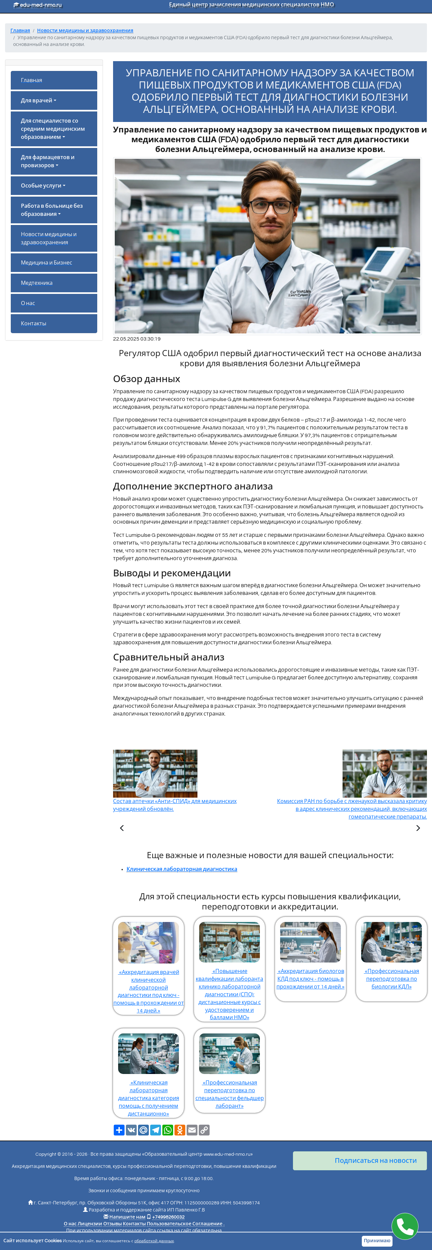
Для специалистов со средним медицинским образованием (53, 129)
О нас (28, 303)
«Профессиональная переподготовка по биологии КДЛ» (391, 953)
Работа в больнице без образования (52, 210)
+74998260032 (168, 1217)
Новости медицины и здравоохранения (49, 238)
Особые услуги (41, 186)
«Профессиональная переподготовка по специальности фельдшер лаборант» (229, 1068)
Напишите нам (127, 1217)
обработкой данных (154, 1241)
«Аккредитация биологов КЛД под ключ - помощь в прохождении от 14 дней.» (310, 953)
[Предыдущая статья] (122, 829)
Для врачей (36, 100)
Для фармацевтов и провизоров (48, 161)
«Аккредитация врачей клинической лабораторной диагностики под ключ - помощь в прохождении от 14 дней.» (148, 965)
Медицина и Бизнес (46, 263)
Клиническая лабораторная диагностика (182, 869)
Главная (31, 80)
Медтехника (37, 283)
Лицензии (90, 1224)
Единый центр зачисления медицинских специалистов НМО (251, 4)
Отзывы (112, 1224)
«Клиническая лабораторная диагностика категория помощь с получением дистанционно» (148, 1072)
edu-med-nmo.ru (37, 5)
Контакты (33, 323)
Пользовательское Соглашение (184, 1224)
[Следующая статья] (418, 829)
